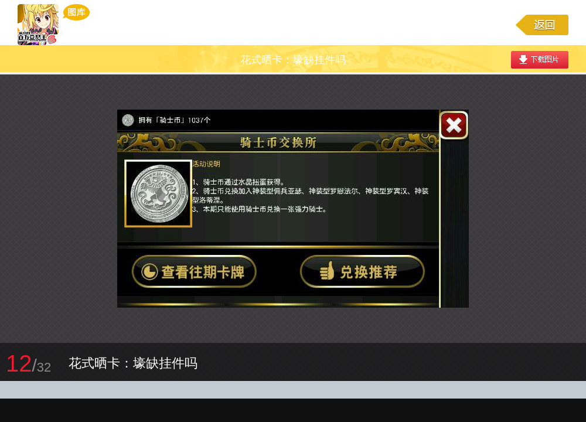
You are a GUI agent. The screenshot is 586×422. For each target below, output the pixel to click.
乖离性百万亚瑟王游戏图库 (54, 24)
